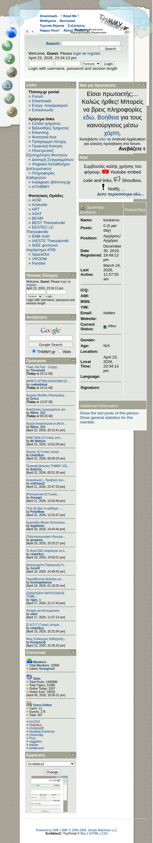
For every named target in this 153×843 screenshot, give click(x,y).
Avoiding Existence (42, 731)
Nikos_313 (37, 412)
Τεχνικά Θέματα (52, 25)
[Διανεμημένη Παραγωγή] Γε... (46, 565)
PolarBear (37, 511)
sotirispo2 (37, 483)
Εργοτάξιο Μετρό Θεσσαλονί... (46, 522)
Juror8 (35, 568)
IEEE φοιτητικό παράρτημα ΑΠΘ (42, 247)
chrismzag (36, 735)
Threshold (37, 370)
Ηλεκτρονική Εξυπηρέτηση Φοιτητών (47, 152)
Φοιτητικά (67, 21)
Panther (39, 263)
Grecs (34, 398)
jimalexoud (36, 748)
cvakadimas (38, 384)
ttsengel (36, 497)
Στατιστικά (36, 652)
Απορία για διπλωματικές (43, 610)
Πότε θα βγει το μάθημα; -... (44, 508)
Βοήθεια (108, 117)
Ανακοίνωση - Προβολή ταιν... (46, 480)
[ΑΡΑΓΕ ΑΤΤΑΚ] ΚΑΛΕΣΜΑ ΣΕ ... (48, 381)
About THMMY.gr (76, 30)
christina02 (36, 728)
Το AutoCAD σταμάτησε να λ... (46, 550)
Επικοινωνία (42, 110)
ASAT (37, 213)
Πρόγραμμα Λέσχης (49, 141)
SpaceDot (40, 254)
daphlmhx (37, 526)
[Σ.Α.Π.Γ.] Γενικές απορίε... (44, 624)
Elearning (40, 132)
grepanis (36, 540)
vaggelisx (35, 741)
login (77, 53)
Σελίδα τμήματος (46, 123)
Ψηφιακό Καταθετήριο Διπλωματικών (48, 166)
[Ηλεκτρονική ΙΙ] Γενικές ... (43, 494)
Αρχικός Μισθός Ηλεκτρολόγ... (46, 395)
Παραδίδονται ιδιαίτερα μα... (45, 579)
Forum (37, 96)
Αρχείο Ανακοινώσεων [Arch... (46, 423)
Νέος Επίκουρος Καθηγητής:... (46, 639)
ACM (36, 200)
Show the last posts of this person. (110, 413)
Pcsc (32, 738)
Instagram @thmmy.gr (51, 182)
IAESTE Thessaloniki (50, 240)
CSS (104, 833)
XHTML (94, 833)
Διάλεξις (36, 469)
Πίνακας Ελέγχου (42, 275)
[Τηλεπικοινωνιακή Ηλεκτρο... (45, 536)
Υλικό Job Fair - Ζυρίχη (41, 367)
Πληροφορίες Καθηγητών (40, 175)
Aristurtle (39, 204)
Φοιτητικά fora (44, 137)
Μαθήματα (48, 21)
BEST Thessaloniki (48, 222)
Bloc (83, 833)
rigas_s (35, 599)
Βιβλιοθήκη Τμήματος (50, 128)
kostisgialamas (41, 582)
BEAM (37, 218)
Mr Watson (38, 441)
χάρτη (112, 133)
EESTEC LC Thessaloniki (40, 229)
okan (33, 614)
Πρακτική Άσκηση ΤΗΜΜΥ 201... (48, 466)
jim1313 (34, 721)
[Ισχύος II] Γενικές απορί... (43, 452)
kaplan (33, 744)
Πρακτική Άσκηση (47, 146)
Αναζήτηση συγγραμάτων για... (46, 409)
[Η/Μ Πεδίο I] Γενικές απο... (44, 437)
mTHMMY (41, 186)
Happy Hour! (50, 30)
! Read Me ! (70, 16)
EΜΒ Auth (41, 236)
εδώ (88, 117)
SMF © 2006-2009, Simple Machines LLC (89, 830)
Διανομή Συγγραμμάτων (52, 159)
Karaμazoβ (38, 642)
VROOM (39, 259)
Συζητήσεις (76, 25)
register (93, 53)
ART (36, 209)
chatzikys (37, 455)
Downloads (49, 16)
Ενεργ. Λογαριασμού (50, 105)
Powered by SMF (47, 830)
